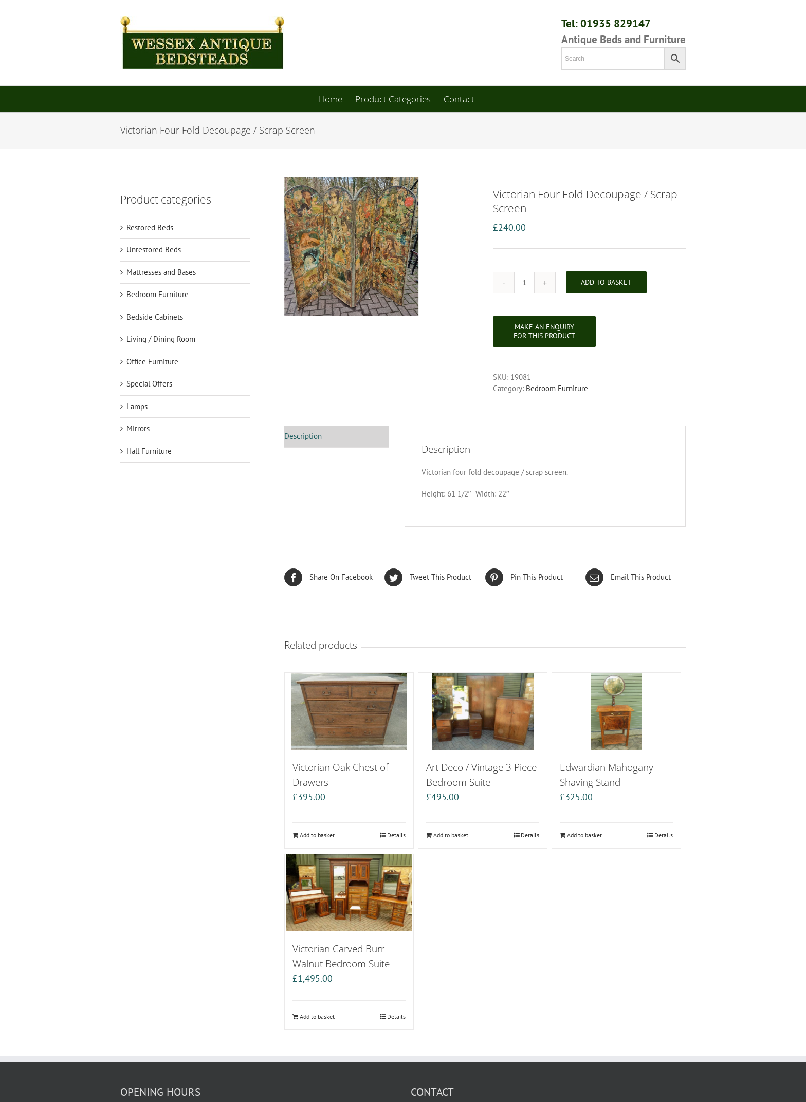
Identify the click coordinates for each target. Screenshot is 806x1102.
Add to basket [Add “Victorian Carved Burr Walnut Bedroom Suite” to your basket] (317, 1016)
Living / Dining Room (160, 339)
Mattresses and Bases (161, 272)
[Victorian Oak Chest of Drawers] (349, 711)
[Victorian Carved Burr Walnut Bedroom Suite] (349, 892)
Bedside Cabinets (154, 317)
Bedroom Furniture (557, 388)
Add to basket (606, 282)
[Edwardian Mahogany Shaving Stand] (616, 711)
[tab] (336, 437)
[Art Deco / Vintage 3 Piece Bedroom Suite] (482, 711)
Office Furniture (152, 361)
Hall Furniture (149, 451)
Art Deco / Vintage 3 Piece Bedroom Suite (481, 774)
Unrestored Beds (153, 249)
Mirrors (138, 428)
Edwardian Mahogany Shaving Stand (606, 774)
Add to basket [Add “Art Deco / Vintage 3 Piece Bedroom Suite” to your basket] (450, 835)
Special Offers (149, 384)
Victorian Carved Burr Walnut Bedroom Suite (341, 956)
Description (303, 436)
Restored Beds (149, 227)
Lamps (137, 406)
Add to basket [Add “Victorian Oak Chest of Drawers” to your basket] (317, 835)
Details (396, 835)
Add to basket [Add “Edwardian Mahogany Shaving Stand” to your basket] (584, 835)
